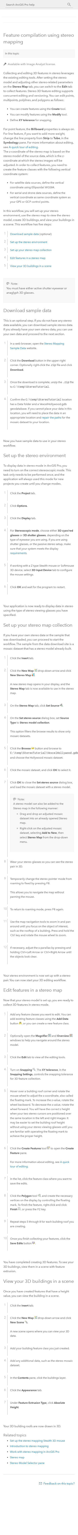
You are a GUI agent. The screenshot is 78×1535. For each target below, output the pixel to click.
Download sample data (24, 234)
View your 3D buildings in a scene (30, 266)
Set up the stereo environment (28, 242)
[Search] (69, 4)
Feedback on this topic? (59, 1483)
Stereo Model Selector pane (27, 1463)
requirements (18, 553)
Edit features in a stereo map (27, 258)
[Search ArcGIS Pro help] (35, 5)
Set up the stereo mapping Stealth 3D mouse (37, 1440)
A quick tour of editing (23, 147)
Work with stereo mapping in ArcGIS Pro (34, 1451)
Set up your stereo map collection (31, 250)
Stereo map (17, 1457)
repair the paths (51, 417)
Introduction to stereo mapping (29, 1446)
